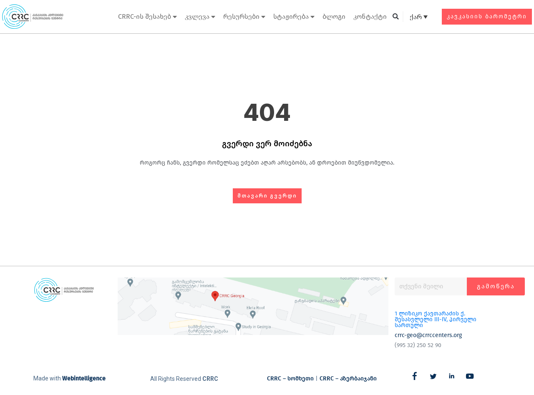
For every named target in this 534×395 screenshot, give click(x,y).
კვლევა (200, 16)
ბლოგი (333, 16)
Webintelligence (84, 378)
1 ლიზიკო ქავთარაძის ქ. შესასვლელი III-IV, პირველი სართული (435, 319)
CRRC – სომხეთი (290, 378)
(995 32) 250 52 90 (418, 345)
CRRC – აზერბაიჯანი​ (348, 378)
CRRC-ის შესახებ (147, 16)
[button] (396, 17)
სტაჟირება (294, 16)
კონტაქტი (370, 16)
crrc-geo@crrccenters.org (428, 335)
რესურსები (244, 16)
